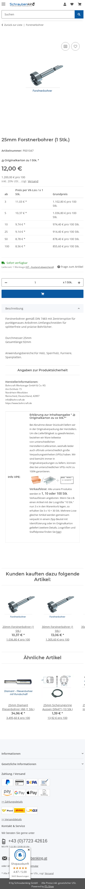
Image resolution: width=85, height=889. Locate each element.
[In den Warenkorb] (5, 37)
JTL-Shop (49, 886)
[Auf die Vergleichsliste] (65, 46)
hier (58, 532)
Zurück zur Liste (13, 25)
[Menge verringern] (6, 282)
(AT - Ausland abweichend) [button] (40, 267)
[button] (64, 4)
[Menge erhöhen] (79, 282)
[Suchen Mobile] (38, 14)
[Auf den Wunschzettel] (75, 46)
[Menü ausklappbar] (3, 2)
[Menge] (35, 282)
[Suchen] (79, 14)
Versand (33, 181)
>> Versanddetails (12, 819)
